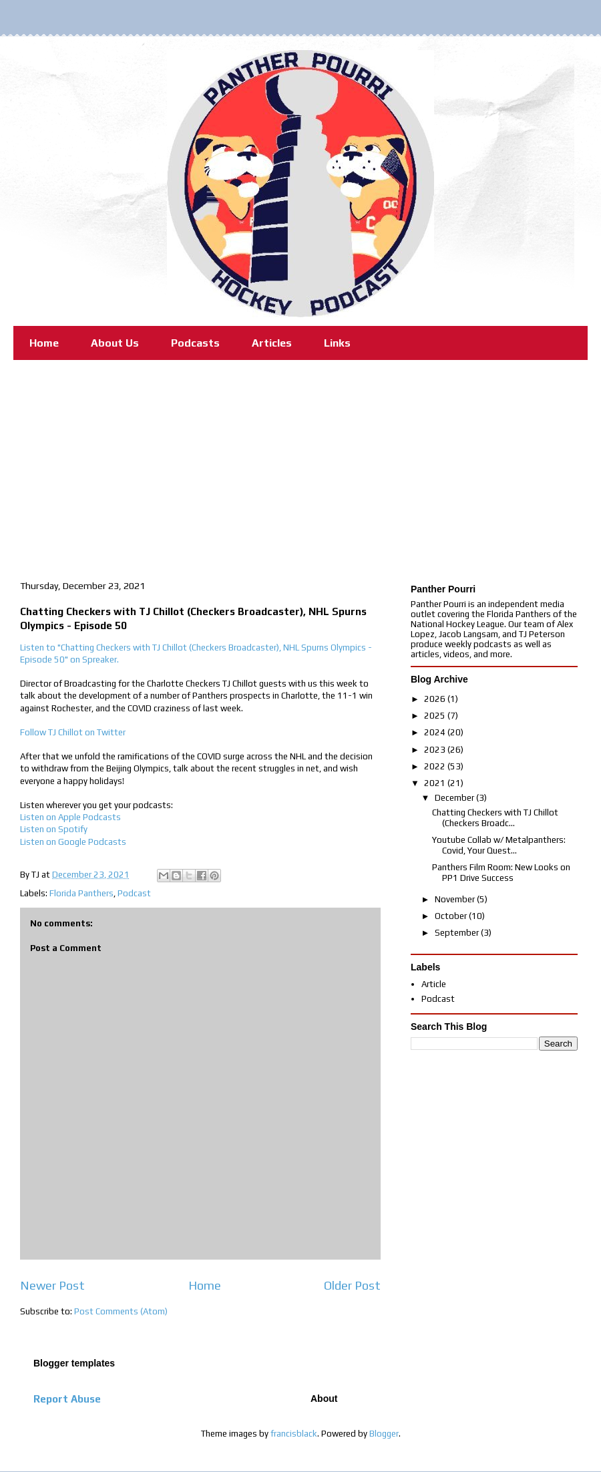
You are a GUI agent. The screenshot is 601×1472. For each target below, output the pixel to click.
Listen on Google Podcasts (73, 842)
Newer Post (52, 1285)
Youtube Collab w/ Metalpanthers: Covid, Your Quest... (499, 845)
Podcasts (195, 343)
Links (337, 343)
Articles (272, 343)
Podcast (134, 893)
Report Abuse (67, 1399)
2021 (435, 783)
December (455, 798)
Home (44, 343)
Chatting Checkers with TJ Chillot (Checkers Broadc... (495, 817)
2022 (435, 766)
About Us (115, 343)
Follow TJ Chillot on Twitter (73, 732)
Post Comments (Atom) (121, 1311)
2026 (435, 699)
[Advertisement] (300, 460)
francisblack (293, 1434)
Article (433, 984)
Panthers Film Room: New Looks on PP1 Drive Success (501, 872)
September (458, 933)
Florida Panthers (81, 893)
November (456, 899)
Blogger (384, 1434)
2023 (435, 750)
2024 (435, 732)
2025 (435, 716)
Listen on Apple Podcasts (70, 817)
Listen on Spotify (53, 829)
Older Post (352, 1285)
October (452, 916)
